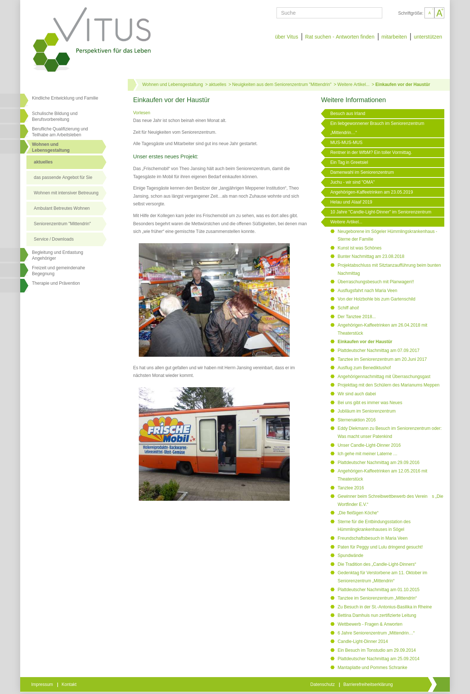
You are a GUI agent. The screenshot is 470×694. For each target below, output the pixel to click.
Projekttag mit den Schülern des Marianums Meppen (388, 385)
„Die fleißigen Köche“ (357, 513)
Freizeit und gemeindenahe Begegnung (58, 271)
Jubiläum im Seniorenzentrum (366, 411)
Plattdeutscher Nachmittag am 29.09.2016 (378, 462)
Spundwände (350, 555)
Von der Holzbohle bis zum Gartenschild (376, 299)
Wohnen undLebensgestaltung (51, 147)
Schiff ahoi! (348, 308)
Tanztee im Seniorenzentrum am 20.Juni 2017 (382, 359)
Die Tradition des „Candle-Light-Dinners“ (376, 564)
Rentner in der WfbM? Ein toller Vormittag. (371, 152)
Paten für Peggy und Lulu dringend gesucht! (380, 547)
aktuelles (43, 162)
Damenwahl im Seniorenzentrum (362, 172)
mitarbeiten (394, 36)
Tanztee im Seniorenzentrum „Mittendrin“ (377, 598)
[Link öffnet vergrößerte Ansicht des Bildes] (214, 300)
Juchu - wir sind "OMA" (352, 182)
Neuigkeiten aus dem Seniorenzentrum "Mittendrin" (282, 84)
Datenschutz (323, 684)
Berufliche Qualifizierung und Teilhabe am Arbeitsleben (60, 132)
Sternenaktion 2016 (356, 420)
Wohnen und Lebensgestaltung (172, 84)
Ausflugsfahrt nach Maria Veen (367, 290)
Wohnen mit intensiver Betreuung (66, 193)
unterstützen (428, 36)
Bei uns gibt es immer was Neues (369, 402)
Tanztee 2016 (350, 488)
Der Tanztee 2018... (356, 316)
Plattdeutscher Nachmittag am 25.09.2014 (378, 659)
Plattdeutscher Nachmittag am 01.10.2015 (378, 589)
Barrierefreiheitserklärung (368, 684)
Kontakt (70, 684)
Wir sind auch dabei (356, 394)
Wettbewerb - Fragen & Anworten (369, 624)
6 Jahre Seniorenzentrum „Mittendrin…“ (376, 633)
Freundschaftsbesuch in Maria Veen (372, 538)
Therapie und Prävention (56, 283)
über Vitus (286, 36)
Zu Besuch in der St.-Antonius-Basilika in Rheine (384, 607)
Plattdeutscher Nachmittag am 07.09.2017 (378, 350)
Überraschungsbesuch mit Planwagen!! (375, 282)
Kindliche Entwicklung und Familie (65, 98)
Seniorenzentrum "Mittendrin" (62, 224)
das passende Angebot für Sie (63, 177)
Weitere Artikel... (353, 84)
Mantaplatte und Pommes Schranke (372, 667)
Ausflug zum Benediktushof (364, 368)
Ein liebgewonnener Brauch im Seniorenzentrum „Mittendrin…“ (377, 128)
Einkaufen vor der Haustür (402, 84)
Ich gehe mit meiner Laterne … (367, 454)
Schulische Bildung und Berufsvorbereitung (54, 116)
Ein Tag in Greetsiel (349, 162)
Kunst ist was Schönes (359, 248)
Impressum (42, 684)
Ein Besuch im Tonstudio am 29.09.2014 (376, 650)
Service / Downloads (54, 239)
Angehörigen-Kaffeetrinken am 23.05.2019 (371, 192)
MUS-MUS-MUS (346, 142)
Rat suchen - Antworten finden (340, 36)
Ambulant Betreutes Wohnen (62, 208)
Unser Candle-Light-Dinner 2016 (369, 445)
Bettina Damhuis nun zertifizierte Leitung (376, 615)
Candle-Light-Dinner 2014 (362, 641)
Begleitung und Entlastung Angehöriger (57, 255)
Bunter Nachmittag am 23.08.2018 (370, 256)
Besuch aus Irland (347, 113)
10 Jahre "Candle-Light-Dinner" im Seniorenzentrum (380, 212)
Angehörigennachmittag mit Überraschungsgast (383, 376)
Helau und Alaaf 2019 (351, 202)
